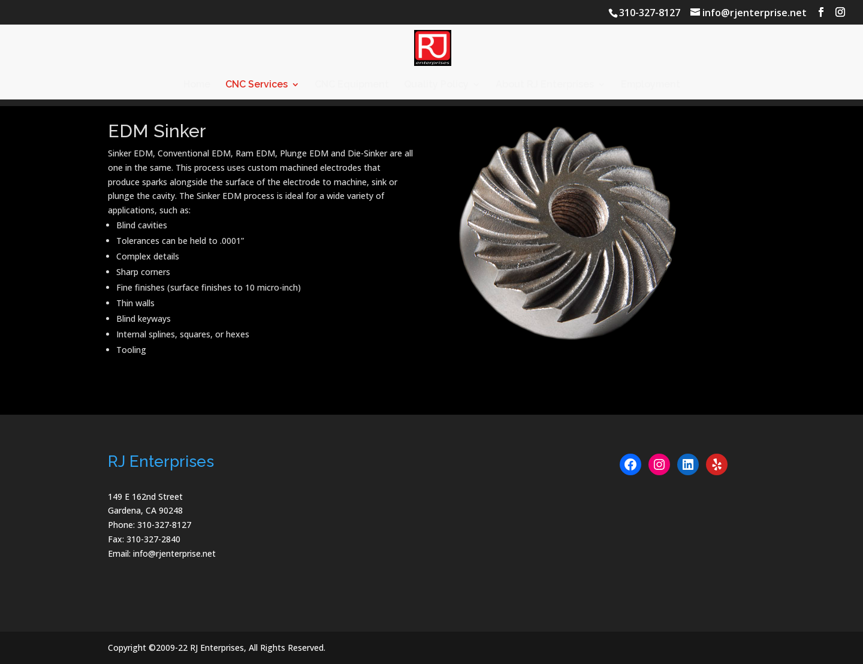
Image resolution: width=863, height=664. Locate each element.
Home (196, 85)
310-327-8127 (649, 12)
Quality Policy (436, 85)
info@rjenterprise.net (174, 553)
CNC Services (256, 85)
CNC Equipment (352, 85)
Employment (650, 85)
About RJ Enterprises (545, 85)
